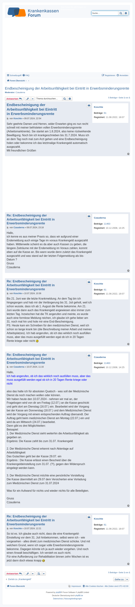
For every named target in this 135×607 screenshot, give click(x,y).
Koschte (98, 107)
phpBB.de (79, 595)
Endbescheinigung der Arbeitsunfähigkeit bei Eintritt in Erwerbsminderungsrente (67, 88)
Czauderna (20, 92)
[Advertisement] (67, 45)
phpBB (58, 592)
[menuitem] (25, 75)
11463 (107, 223)
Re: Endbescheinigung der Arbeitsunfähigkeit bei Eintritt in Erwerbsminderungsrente (31, 219)
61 (105, 113)
